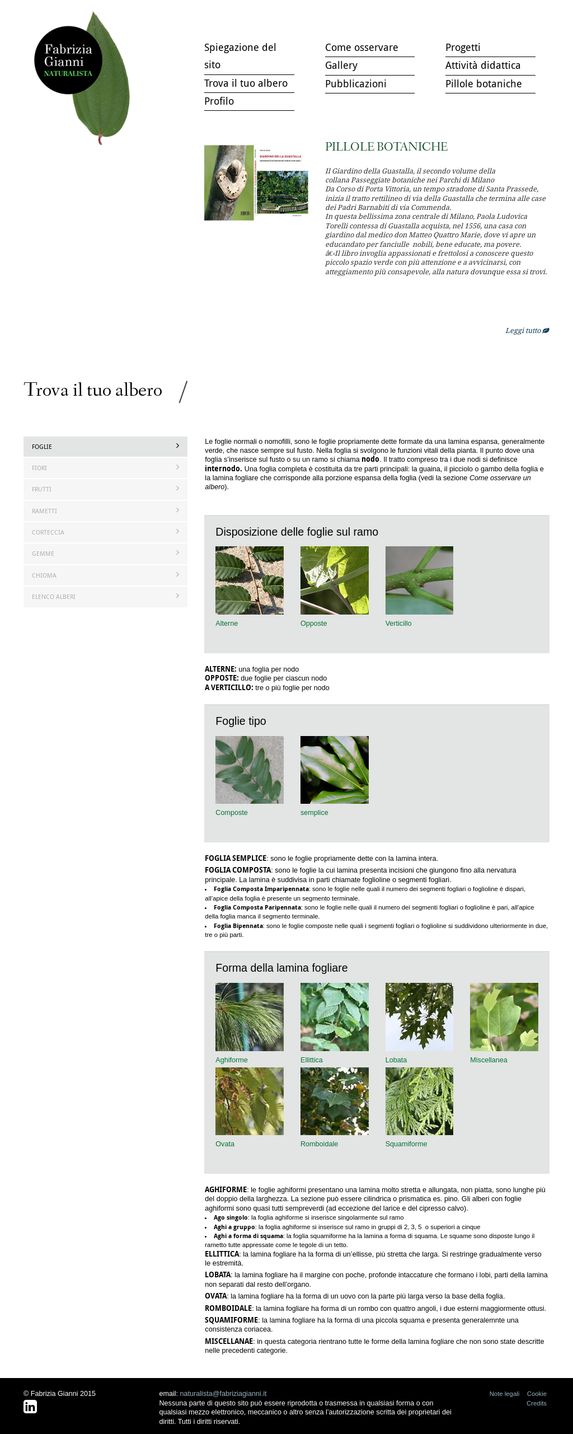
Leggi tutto (527, 330)
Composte (231, 813)
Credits (537, 1403)
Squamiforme (407, 1144)
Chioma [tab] (105, 575)
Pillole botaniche (483, 83)
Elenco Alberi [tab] (105, 596)
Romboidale (319, 1144)
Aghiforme (231, 1060)
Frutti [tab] (105, 489)
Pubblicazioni (356, 83)
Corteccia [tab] (105, 532)
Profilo (219, 100)
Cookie (537, 1393)
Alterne (226, 623)
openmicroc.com (505, 272)
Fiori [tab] (105, 467)
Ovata (224, 1144)
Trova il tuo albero (85, 78)
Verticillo (399, 623)
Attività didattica (483, 65)
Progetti (463, 47)
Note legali (505, 1393)
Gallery (341, 65)
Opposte (313, 623)
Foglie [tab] (105, 446)
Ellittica (311, 1060)
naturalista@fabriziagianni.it (223, 1394)
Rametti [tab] (105, 511)
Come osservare (361, 47)
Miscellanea (489, 1060)
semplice (314, 813)
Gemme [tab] (105, 553)
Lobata (396, 1060)
